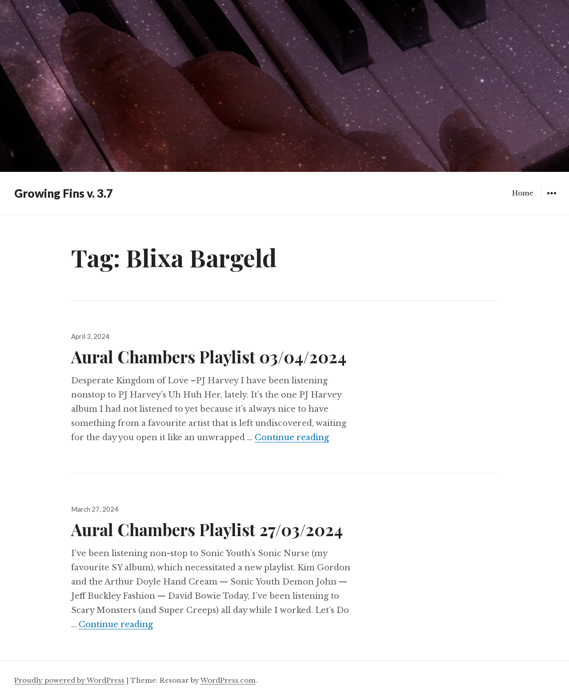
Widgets (551, 199)
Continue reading (292, 437)
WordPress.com (228, 680)
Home (522, 193)
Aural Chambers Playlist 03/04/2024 (208, 356)
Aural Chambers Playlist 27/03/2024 (207, 529)
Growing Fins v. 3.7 (63, 193)
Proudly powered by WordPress (69, 680)
